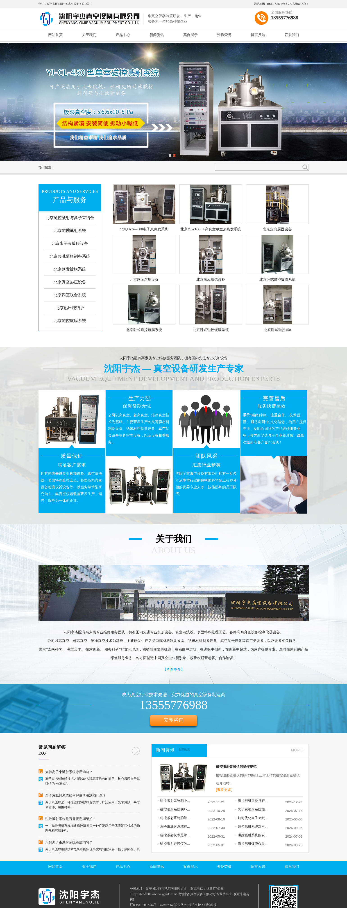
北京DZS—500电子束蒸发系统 (144, 229)
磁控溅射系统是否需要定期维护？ (70, 819)
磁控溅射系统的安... (251, 835)
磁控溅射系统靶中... (173, 801)
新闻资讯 (157, 35)
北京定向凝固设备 (277, 229)
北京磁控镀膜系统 (70, 320)
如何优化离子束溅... (251, 818)
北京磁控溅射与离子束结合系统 (69, 224)
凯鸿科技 (210, 905)
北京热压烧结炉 (70, 308)
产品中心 (123, 35)
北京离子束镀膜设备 (70, 243)
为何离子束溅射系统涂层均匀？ (69, 772)
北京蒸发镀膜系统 (70, 269)
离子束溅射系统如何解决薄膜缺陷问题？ (75, 796)
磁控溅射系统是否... (251, 801)
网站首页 (55, 35)
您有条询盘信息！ (295, 3)
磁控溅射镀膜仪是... (251, 843)
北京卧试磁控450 (277, 330)
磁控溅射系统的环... (173, 809)
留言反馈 (258, 35)
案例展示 (190, 35)
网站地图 (259, 3)
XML (277, 3)
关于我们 (89, 35)
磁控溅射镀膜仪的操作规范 (236, 766)
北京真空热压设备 (70, 282)
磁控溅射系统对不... (251, 826)
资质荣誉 (224, 35)
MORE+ (297, 750)
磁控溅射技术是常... (173, 835)
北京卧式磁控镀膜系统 (277, 279)
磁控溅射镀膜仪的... (173, 843)
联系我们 (292, 35)
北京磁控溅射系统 (70, 230)
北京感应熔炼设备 (144, 279)
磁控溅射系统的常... (173, 818)
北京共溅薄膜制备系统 (70, 256)
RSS (270, 3)
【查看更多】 (173, 669)
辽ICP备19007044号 (143, 905)
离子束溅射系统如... (251, 809)
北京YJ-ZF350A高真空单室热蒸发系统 (210, 229)
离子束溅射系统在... (173, 826)
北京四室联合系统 (70, 295)
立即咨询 (174, 720)
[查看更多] (224, 790)
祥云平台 (180, 905)
